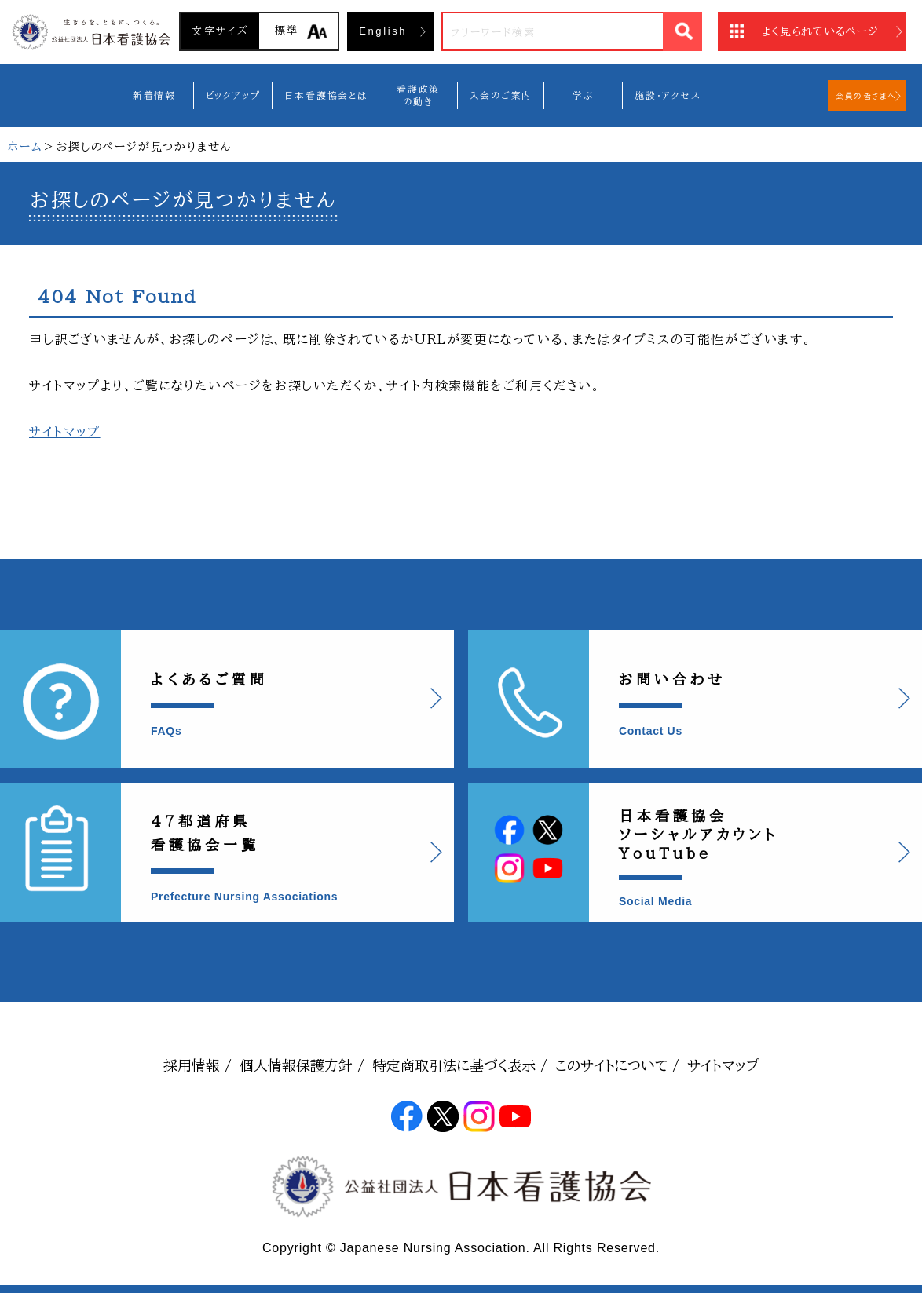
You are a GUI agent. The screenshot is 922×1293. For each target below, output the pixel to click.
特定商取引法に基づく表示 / (459, 1065)
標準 (287, 30)
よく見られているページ (820, 31)
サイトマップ (65, 432)
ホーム (25, 146)
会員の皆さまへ (866, 96)
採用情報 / (197, 1065)
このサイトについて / (617, 1065)
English (383, 31)
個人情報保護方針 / (302, 1065)
